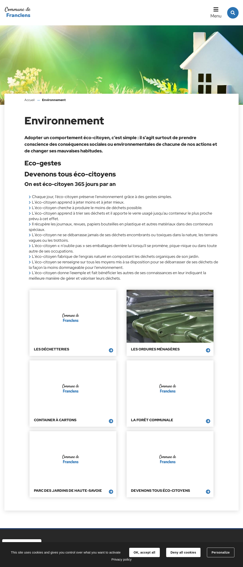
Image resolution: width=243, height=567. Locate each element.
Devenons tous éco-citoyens (180, 391)
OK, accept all (144, 552)
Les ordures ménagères (119, 334)
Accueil (29, 100)
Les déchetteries (47, 334)
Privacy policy (121, 559)
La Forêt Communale (51, 389)
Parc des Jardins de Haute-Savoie (122, 391)
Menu (215, 16)
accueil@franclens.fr (83, 524)
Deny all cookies (183, 552)
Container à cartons (181, 334)
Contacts (77, 537)
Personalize (221, 552)
